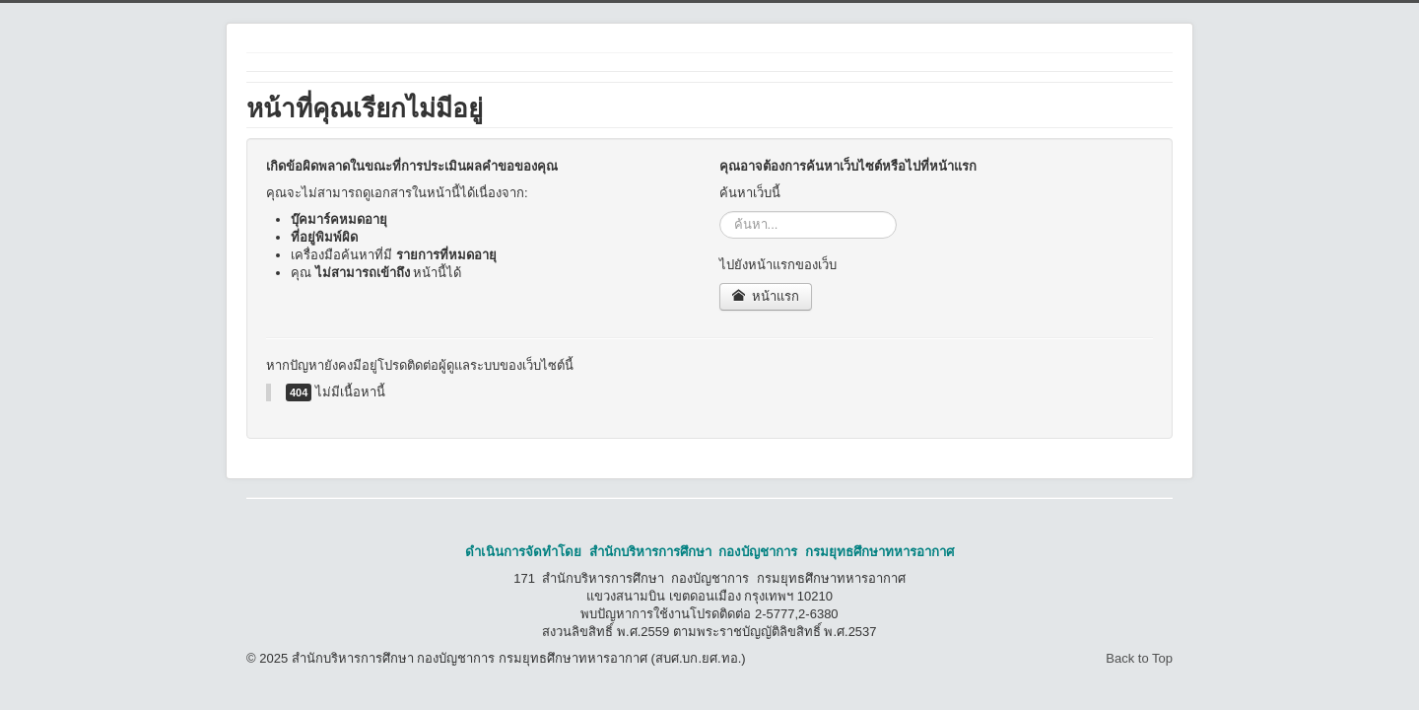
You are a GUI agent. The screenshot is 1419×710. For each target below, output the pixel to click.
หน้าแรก (766, 296)
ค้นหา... (719, 211)
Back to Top (1139, 658)
